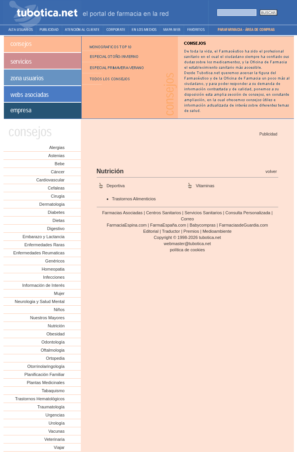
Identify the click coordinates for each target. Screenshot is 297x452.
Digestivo (56, 228)
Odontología (53, 342)
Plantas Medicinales (46, 382)
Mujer (59, 293)
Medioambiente (217, 231)
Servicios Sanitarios (203, 212)
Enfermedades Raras (44, 244)
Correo (187, 219)
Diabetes (56, 212)
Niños (59, 309)
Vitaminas (205, 185)
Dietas (59, 220)
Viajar (59, 447)
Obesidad (55, 334)
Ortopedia (55, 358)
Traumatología (51, 407)
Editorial (151, 231)
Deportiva (115, 185)
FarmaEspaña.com (168, 225)
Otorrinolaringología (46, 366)
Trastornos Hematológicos (40, 398)
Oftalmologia (53, 350)
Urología (56, 423)
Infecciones (54, 277)
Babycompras (202, 225)
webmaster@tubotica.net (187, 243)
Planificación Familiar (44, 374)
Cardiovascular (50, 180)
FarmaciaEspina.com (127, 225)
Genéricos (55, 261)
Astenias (56, 155)
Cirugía (58, 196)
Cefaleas (56, 188)
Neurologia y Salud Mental (40, 301)
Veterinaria (54, 439)
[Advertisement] (186, 149)
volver (271, 171)
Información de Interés (43, 285)
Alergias (57, 147)
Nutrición (56, 325)
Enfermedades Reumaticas (39, 253)
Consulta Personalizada (247, 212)
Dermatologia (52, 204)
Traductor (171, 231)
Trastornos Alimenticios (134, 198)
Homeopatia (53, 269)
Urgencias (55, 415)
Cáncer (58, 171)
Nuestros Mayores (47, 317)
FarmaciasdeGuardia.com (243, 225)
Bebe (60, 163)
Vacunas (56, 431)
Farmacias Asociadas (122, 212)
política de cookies (187, 249)
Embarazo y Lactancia (43, 236)
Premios (191, 231)
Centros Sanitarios (163, 212)
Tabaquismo (53, 390)
